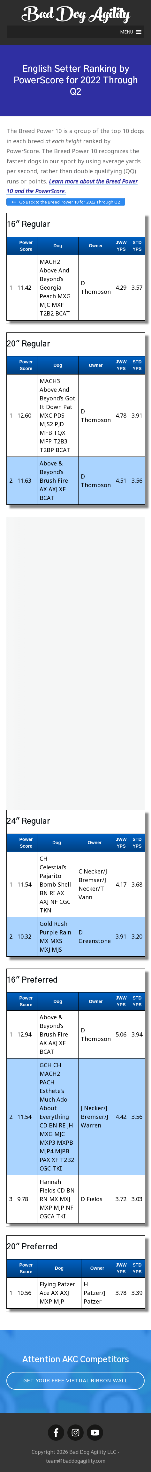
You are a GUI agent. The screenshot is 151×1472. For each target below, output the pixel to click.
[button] (126, 32)
